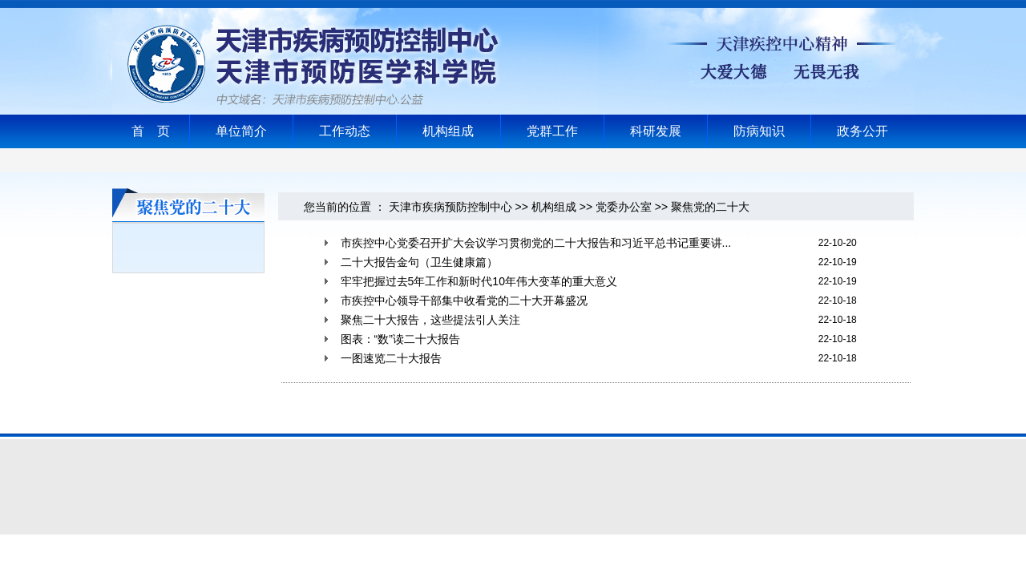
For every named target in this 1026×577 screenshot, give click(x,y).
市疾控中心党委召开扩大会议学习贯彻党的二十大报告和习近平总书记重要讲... (536, 242)
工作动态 (344, 131)
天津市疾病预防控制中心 (450, 206)
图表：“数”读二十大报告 (400, 339)
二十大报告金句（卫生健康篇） (419, 262)
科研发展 (655, 131)
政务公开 (862, 131)
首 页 (150, 131)
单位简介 (241, 131)
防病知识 (759, 131)
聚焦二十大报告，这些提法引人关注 (430, 319)
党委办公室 (624, 206)
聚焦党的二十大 (710, 206)
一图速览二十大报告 (391, 358)
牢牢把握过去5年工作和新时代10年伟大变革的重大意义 (479, 281)
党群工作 (552, 131)
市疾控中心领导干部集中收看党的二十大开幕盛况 (464, 300)
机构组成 (448, 131)
